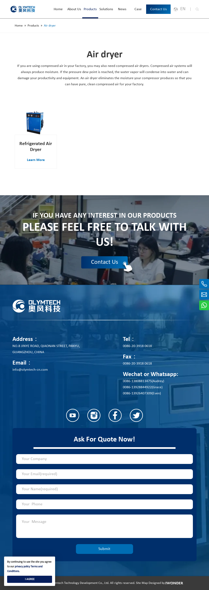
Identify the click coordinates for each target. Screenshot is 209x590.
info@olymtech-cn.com (30, 370)
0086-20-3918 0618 (137, 346)
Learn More (36, 160)
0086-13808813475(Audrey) (143, 381)
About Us (74, 9)
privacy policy (22, 566)
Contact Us (158, 9)
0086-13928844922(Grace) (142, 387)
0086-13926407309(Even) (142, 393)
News (122, 9)
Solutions (106, 9)
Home (58, 9)
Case (138, 9)
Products (90, 9)
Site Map (142, 583)
